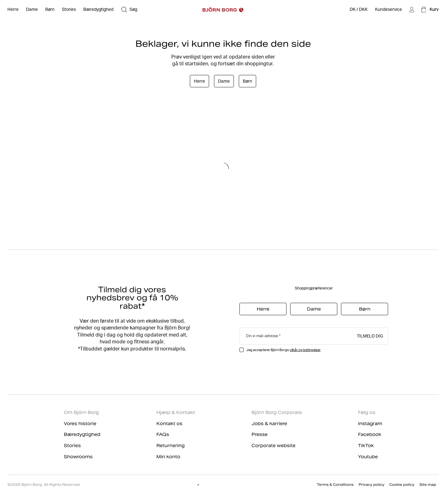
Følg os (366, 412)
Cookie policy (401, 484)
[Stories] (69, 9)
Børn (247, 81)
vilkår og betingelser (305, 350)
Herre (199, 81)
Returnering (170, 445)
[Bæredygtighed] (98, 9)
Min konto (168, 456)
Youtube (368, 456)
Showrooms (78, 456)
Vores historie (80, 423)
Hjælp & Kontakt (175, 412)
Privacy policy (371, 484)
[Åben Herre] (13, 9)
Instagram (370, 423)
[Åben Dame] (32, 9)
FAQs (162, 434)
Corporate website (273, 445)
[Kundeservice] (388, 9)
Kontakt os (169, 423)
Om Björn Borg (81, 412)
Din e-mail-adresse (262, 335)
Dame (224, 81)
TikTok (366, 445)
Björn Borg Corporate (276, 412)
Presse (259, 434)
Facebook (369, 434)
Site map (427, 484)
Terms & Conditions (335, 484)
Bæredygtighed (82, 434)
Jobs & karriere (269, 423)
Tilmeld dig (370, 335)
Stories (72, 445)
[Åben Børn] (50, 9)
